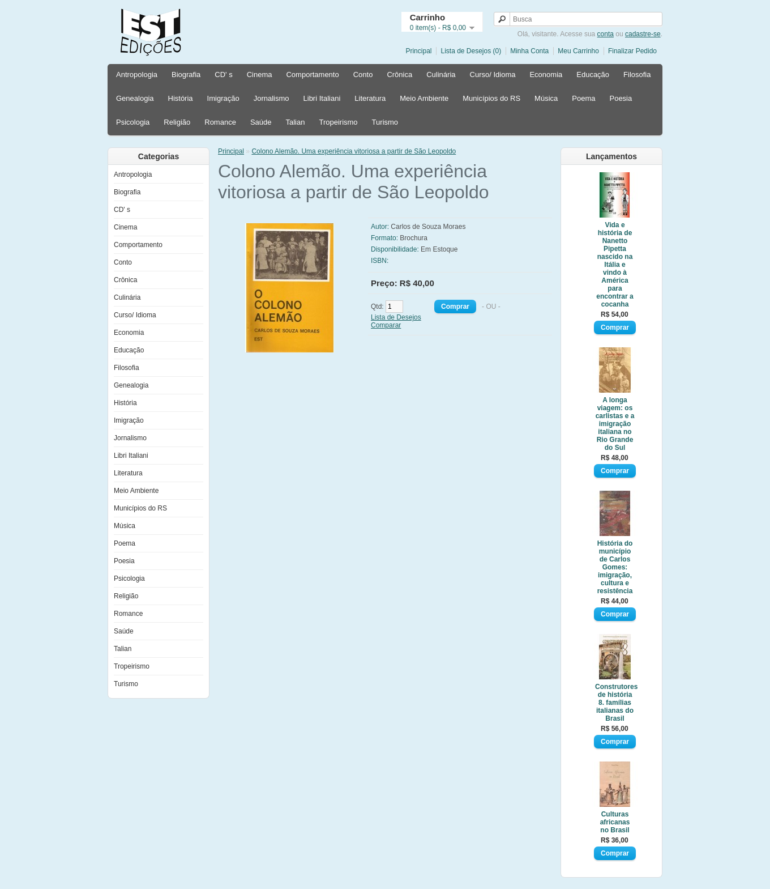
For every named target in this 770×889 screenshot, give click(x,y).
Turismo (385, 122)
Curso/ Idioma (493, 74)
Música (546, 98)
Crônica (399, 74)
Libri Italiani (322, 98)
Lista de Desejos (396, 317)
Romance (220, 122)
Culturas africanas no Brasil (615, 822)
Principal (418, 51)
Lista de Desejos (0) (470, 51)
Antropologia (136, 74)
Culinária (440, 74)
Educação (592, 74)
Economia (545, 74)
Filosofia (637, 74)
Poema (583, 98)
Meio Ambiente (424, 98)
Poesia (620, 98)
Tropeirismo (338, 122)
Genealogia (135, 98)
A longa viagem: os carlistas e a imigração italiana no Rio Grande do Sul (615, 424)
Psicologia (132, 122)
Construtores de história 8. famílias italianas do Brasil (615, 702)
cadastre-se (643, 34)
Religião (177, 122)
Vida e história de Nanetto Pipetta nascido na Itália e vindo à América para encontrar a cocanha (614, 264)
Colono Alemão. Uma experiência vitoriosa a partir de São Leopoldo (353, 151)
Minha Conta (529, 51)
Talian (295, 122)
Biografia (186, 74)
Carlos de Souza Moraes (428, 227)
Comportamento (312, 74)
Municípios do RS (491, 98)
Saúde (261, 122)
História (180, 98)
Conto (363, 74)
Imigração (223, 98)
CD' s (223, 74)
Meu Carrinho (578, 51)
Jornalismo (271, 98)
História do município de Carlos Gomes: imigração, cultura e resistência (615, 567)
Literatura (370, 98)
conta (605, 34)
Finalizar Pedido (632, 51)
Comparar (386, 325)
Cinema (259, 74)
